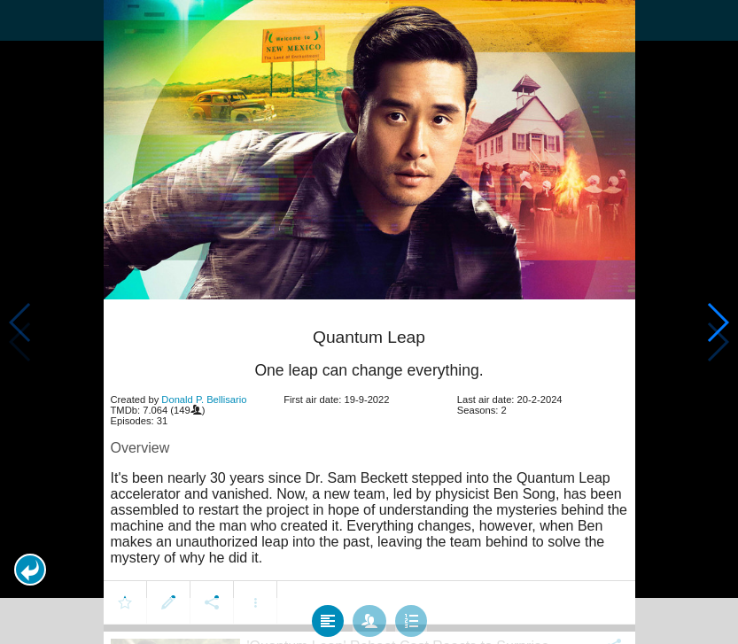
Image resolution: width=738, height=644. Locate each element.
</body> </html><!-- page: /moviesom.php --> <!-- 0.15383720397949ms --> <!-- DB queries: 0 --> (369, 322)
